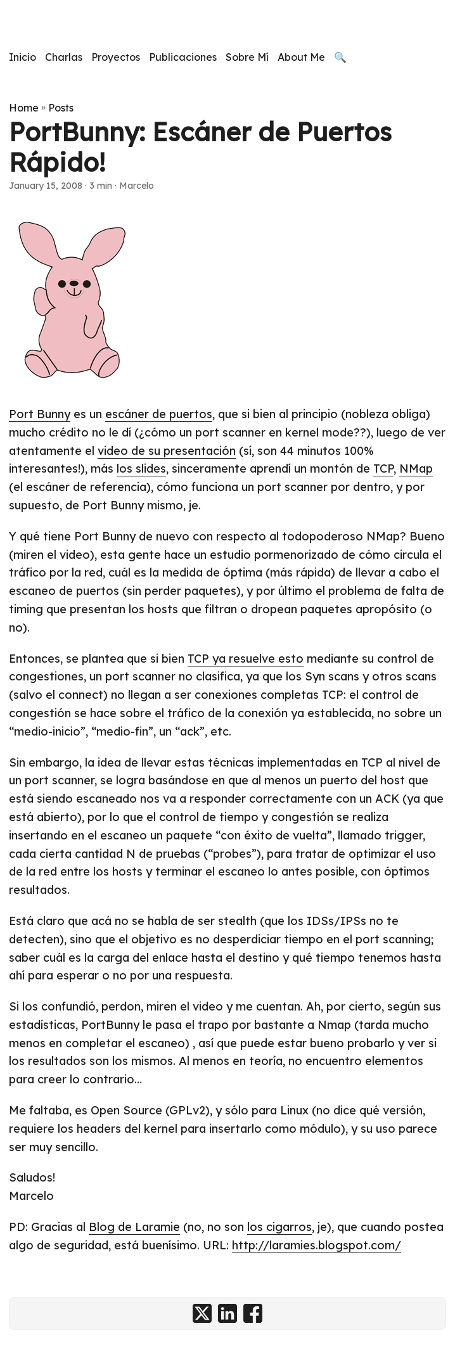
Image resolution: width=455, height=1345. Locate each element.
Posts (61, 107)
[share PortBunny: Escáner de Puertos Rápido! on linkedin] (227, 1313)
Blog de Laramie (134, 1227)
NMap (416, 468)
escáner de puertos (158, 414)
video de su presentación (167, 450)
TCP (383, 468)
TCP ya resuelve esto (246, 658)
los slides (141, 468)
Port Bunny (39, 414)
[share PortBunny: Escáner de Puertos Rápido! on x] (202, 1313)
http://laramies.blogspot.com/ (316, 1245)
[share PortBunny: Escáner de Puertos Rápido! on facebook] (252, 1313)
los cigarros (279, 1227)
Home (24, 107)
